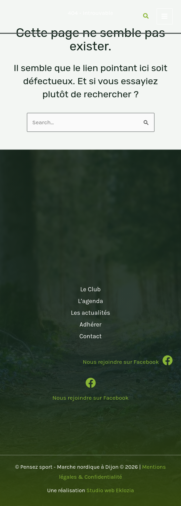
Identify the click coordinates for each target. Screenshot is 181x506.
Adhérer (90, 324)
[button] (146, 17)
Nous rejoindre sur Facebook (90, 397)
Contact (90, 336)
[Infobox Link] (90, 362)
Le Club (90, 289)
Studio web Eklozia (110, 490)
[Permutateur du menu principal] (165, 16)
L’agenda (90, 301)
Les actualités (90, 313)
